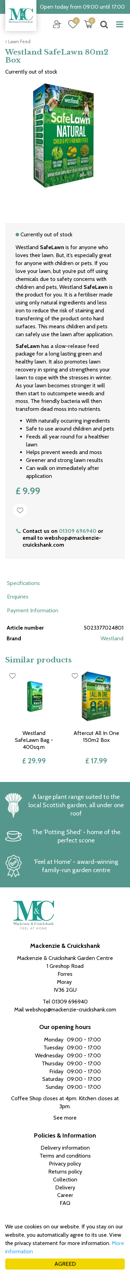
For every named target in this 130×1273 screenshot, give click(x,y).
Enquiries (17, 596)
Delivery (65, 1187)
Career (65, 1195)
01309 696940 (77, 531)
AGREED (65, 1264)
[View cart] (88, 24)
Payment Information (32, 610)
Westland (112, 638)
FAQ (65, 1203)
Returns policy (65, 1171)
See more (65, 1117)
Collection (65, 1179)
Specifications (23, 583)
